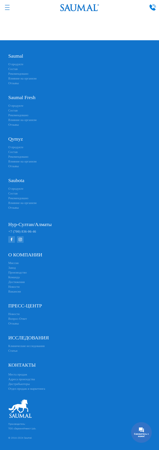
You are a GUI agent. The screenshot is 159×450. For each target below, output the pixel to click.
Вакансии (14, 291)
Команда (14, 277)
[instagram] (20, 239)
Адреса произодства (21, 379)
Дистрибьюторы (19, 384)
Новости (13, 286)
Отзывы (13, 83)
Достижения (16, 282)
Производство (17, 272)
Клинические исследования (26, 346)
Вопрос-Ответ (17, 318)
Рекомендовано (18, 73)
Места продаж (17, 374)
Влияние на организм (22, 78)
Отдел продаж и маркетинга (26, 388)
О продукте (15, 64)
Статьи (12, 350)
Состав (13, 69)
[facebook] (11, 239)
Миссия (13, 263)
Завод (12, 267)
